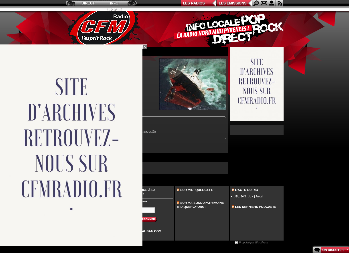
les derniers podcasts (255, 207)
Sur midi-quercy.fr (196, 190)
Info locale (114, 3)
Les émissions (232, 3)
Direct (88, 3)
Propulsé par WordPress (253, 242)
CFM (103, 29)
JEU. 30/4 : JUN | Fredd (248, 196)
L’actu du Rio (246, 190)
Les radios (194, 3)
